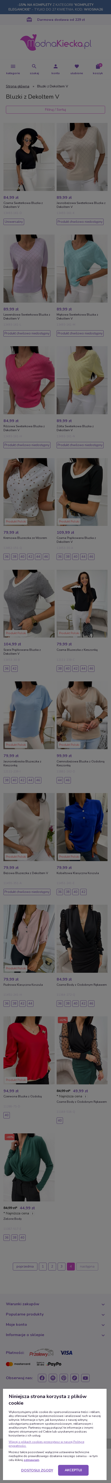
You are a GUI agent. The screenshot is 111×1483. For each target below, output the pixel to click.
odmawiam (31, 1460)
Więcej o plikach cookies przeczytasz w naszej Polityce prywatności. (46, 1444)
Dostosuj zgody (37, 1470)
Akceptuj (73, 1470)
